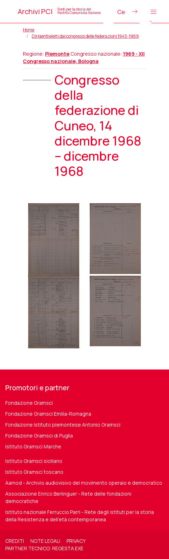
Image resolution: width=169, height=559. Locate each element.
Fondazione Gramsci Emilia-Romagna (48, 413)
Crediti (14, 541)
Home (28, 30)
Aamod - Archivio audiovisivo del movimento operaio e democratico (83, 482)
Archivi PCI (59, 11)
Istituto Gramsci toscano (34, 471)
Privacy (76, 541)
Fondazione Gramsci (29, 402)
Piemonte (57, 53)
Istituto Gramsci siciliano (33, 461)
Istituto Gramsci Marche (33, 446)
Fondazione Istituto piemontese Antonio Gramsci (62, 424)
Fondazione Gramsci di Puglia (39, 435)
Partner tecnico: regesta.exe (44, 548)
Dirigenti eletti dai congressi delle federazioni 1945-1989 (85, 36)
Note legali (45, 541)
